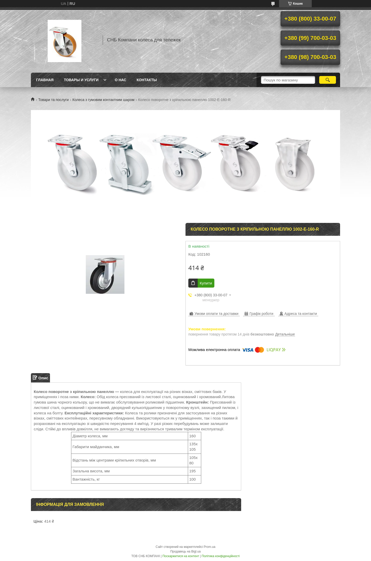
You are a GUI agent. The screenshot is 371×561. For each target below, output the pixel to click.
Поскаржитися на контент (180, 556)
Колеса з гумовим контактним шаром (103, 100)
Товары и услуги (81, 80)
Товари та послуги (53, 100)
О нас (120, 80)
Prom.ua (209, 547)
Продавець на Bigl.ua (185, 551)
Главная (45, 80)
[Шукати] (327, 80)
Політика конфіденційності (221, 556)
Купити (206, 283)
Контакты (147, 80)
